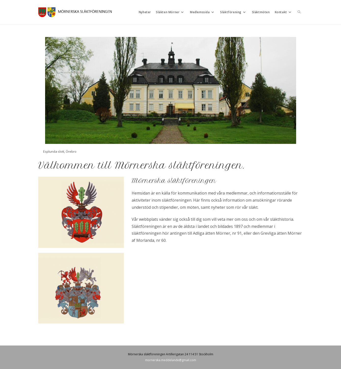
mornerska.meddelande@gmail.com (170, 360)
